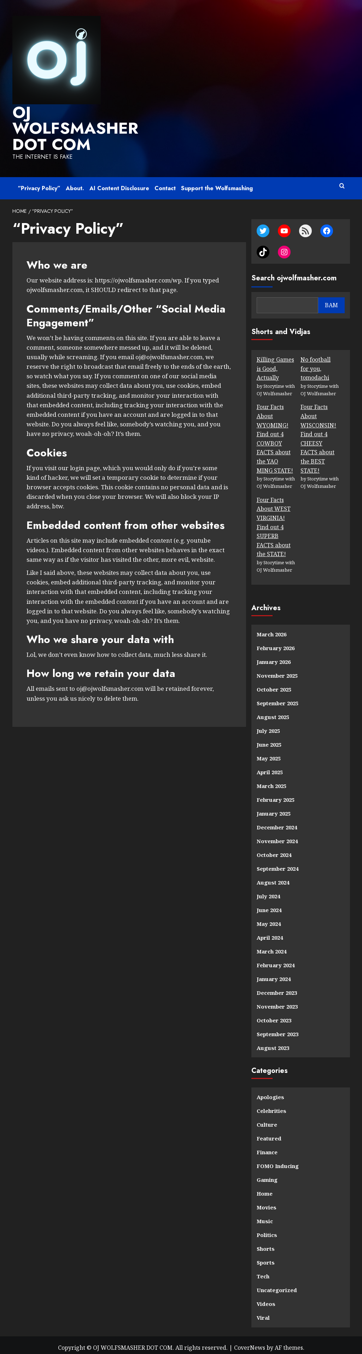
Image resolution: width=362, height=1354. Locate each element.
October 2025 (274, 683)
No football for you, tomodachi (315, 363)
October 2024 (274, 849)
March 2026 (271, 628)
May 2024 (269, 918)
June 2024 (269, 904)
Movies (266, 1201)
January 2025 (274, 807)
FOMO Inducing (278, 1160)
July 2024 (268, 890)
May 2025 (269, 752)
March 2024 (271, 945)
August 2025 (273, 711)
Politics (267, 1229)
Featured (269, 1132)
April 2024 (270, 931)
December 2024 (277, 821)
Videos (266, 1298)
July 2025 (268, 725)
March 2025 (271, 780)
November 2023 (277, 1000)
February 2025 (275, 794)
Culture (267, 1118)
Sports (266, 1256)
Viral (263, 1311)
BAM (331, 299)
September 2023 (277, 1028)
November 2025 (277, 669)
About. (75, 183)
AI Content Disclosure (119, 183)
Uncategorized (277, 1284)
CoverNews (249, 1342)
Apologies (270, 1091)
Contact (165, 183)
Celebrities (271, 1105)
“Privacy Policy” (39, 183)
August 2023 (273, 1042)
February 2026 (275, 642)
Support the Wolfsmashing (217, 183)
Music (265, 1215)
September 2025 (277, 697)
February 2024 (275, 959)
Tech (263, 1270)
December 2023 (277, 987)
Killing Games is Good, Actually (275, 363)
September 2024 (277, 862)
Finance (267, 1146)
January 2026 (274, 656)
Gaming (267, 1174)
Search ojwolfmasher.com (294, 272)
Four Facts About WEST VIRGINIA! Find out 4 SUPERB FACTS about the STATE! (274, 521)
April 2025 (270, 766)
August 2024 (273, 876)
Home (265, 1187)
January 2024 (274, 973)
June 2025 (269, 738)
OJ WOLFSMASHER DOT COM (67, 125)
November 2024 (277, 835)
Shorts (266, 1243)
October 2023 (274, 1014)
